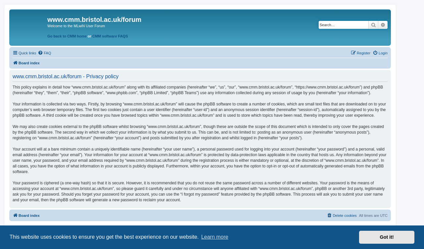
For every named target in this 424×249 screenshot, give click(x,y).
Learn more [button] (214, 237)
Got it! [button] (387, 237)
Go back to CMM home (67, 36)
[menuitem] (44, 53)
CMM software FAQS (110, 36)
